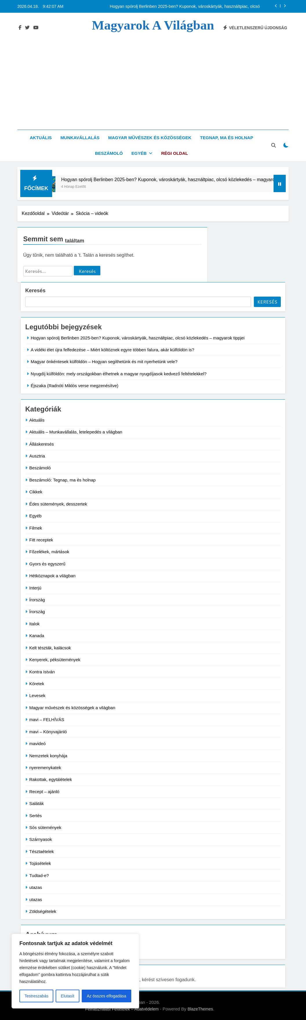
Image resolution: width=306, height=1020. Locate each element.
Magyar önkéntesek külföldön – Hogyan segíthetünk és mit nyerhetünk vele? (104, 361)
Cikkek (35, 491)
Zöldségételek (42, 911)
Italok (34, 623)
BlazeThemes (200, 1009)
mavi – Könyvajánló (48, 731)
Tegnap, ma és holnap (226, 137)
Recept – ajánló (44, 791)
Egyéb (139, 153)
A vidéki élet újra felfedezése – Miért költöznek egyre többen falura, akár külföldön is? (112, 349)
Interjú (35, 587)
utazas (35, 887)
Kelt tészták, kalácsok (50, 647)
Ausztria (37, 455)
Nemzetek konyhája (48, 755)
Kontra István (42, 671)
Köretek (36, 683)
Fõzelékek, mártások (49, 551)
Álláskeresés (41, 444)
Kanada (36, 635)
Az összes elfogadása (106, 996)
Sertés (35, 815)
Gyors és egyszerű (47, 563)
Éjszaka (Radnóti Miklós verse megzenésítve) (75, 385)
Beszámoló (109, 153)
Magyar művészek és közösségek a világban (72, 707)
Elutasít (67, 996)
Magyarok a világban (153, 25)
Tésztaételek (41, 851)
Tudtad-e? (39, 875)
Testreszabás (36, 996)
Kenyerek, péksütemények (54, 659)
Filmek (35, 527)
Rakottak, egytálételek (50, 779)
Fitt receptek (41, 539)
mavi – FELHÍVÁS (46, 719)
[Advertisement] (153, 76)
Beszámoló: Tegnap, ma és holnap (62, 479)
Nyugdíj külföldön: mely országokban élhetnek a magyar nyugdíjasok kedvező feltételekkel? (119, 373)
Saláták (36, 803)
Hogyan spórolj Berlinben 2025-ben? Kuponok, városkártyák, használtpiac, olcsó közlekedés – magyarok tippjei (185, 6)
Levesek (37, 695)
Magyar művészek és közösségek (149, 137)
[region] (75, 971)
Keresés (35, 290)
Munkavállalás (80, 137)
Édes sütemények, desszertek (58, 503)
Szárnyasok (40, 839)
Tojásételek (40, 863)
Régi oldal (174, 153)
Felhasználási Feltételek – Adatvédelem (122, 1009)
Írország (37, 599)
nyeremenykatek (45, 767)
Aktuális (41, 137)
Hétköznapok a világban (52, 575)
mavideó (37, 743)
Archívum (35, 943)
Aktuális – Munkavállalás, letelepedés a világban (75, 431)
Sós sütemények (45, 827)
